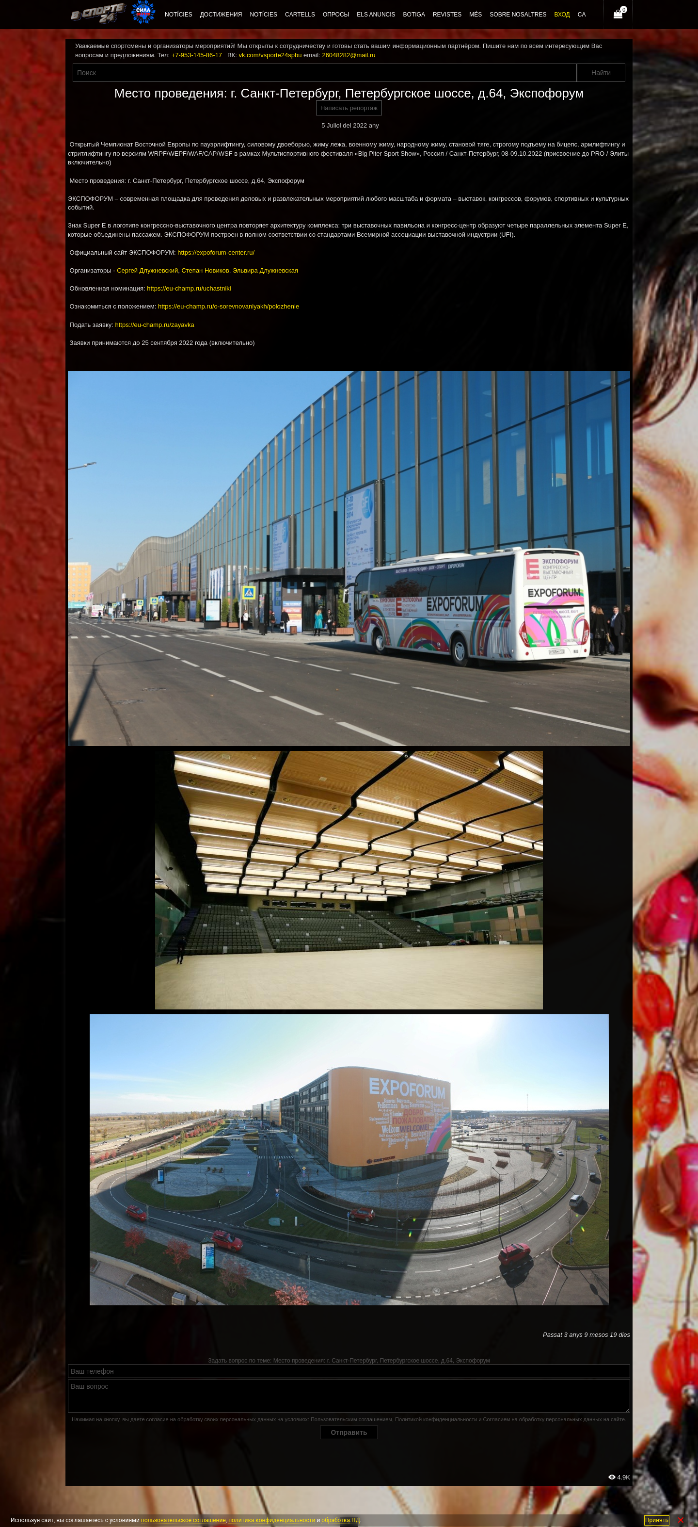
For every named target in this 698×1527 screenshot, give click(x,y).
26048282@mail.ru (348, 55)
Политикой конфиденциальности (436, 1419)
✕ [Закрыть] (681, 1520)
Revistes (447, 14)
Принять (656, 1520)
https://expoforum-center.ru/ (215, 252)
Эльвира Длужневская (265, 270)
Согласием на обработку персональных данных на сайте (554, 1419)
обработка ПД (340, 1520)
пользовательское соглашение (183, 1520)
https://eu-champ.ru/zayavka (154, 324)
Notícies (263, 14)
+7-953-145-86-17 (197, 55)
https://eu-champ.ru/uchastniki (189, 288)
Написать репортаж (349, 108)
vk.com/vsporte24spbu (269, 55)
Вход (562, 14)
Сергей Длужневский (147, 270)
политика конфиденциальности (271, 1520)
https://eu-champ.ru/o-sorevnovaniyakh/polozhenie (228, 306)
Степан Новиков (205, 270)
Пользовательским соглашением (351, 1419)
